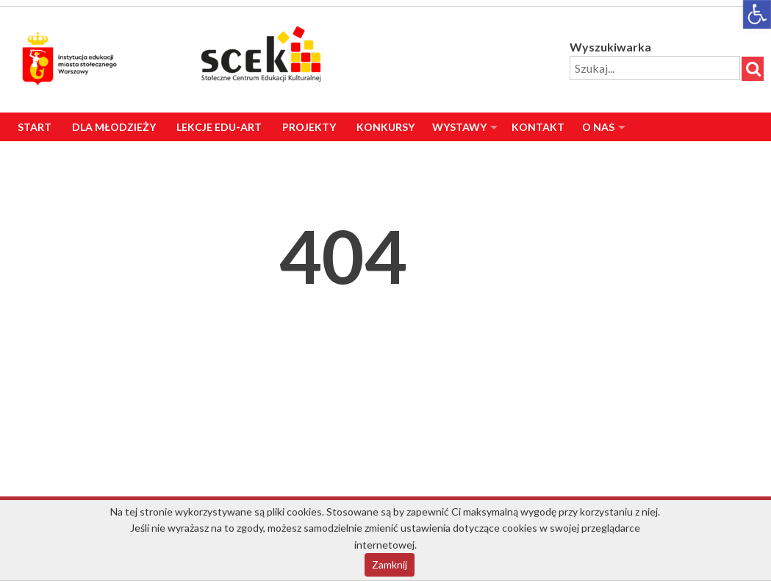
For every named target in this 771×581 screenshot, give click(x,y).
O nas (598, 127)
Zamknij (389, 564)
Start (34, 127)
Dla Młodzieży (114, 127)
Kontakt (538, 127)
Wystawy (459, 127)
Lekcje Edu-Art (219, 127)
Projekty (309, 127)
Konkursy (385, 127)
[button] (757, 14)
